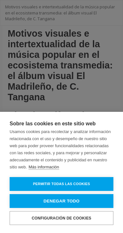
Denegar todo (61, 201)
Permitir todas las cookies (61, 184)
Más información (44, 167)
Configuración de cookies (61, 218)
